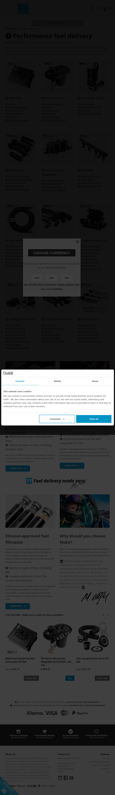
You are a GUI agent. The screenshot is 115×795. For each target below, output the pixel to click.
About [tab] (95, 381)
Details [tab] (57, 381)
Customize (57, 419)
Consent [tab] (19, 381)
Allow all (93, 419)
